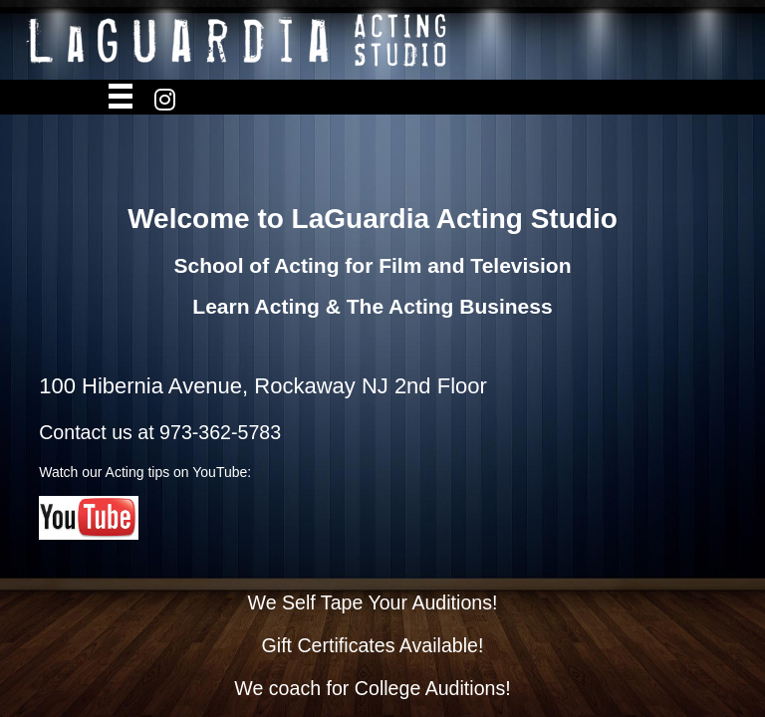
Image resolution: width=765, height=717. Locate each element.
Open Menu (121, 98)
